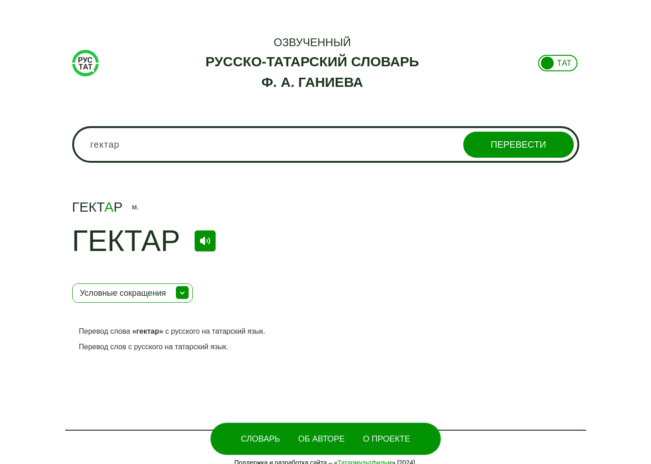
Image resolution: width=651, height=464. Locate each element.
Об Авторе (321, 438)
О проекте (386, 438)
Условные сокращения (123, 293)
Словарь (260, 438)
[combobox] (325, 144)
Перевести (518, 144)
